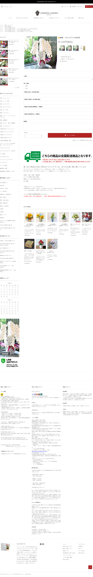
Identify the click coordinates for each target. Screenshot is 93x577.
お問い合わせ (81, 17)
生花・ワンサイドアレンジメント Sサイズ (14, 69)
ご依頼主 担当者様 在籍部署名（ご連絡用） (33, 106)
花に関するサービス (54, 17)
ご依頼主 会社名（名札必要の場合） (32, 92)
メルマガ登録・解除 (68, 17)
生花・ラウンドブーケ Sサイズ (75, 225)
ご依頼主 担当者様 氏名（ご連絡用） (32, 114)
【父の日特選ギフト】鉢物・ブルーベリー (52, 225)
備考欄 (25, 121)
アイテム (89, 6)
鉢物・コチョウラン (9, 25)
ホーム (10, 17)
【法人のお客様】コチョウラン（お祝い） (25, 31)
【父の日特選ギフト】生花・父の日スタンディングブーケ (29, 225)
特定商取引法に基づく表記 (86, 140)
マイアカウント (81, 544)
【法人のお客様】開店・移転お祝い (24, 30)
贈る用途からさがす (39, 17)
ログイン (81, 6)
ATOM (67, 559)
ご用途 (25, 76)
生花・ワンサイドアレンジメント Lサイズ (14, 79)
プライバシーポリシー (68, 555)
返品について (76, 140)
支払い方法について (67, 546)
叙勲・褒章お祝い (8, 26)
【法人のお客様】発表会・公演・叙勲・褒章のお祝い (27, 28)
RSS (64, 559)
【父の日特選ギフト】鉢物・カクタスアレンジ (63, 225)
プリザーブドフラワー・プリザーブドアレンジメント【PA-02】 (40, 252)
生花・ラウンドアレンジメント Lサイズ (14, 60)
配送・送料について (67, 548)
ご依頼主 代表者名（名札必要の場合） (32, 99)
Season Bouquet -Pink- (50, 251)
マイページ (65, 6)
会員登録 (74, 6)
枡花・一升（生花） (28, 250)
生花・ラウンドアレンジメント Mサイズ (14, 42)
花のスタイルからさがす (23, 17)
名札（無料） (27, 83)
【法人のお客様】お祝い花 (10, 27)
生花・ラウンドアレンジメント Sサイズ (14, 51)
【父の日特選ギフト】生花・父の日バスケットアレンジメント (40, 225)
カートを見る (81, 550)
